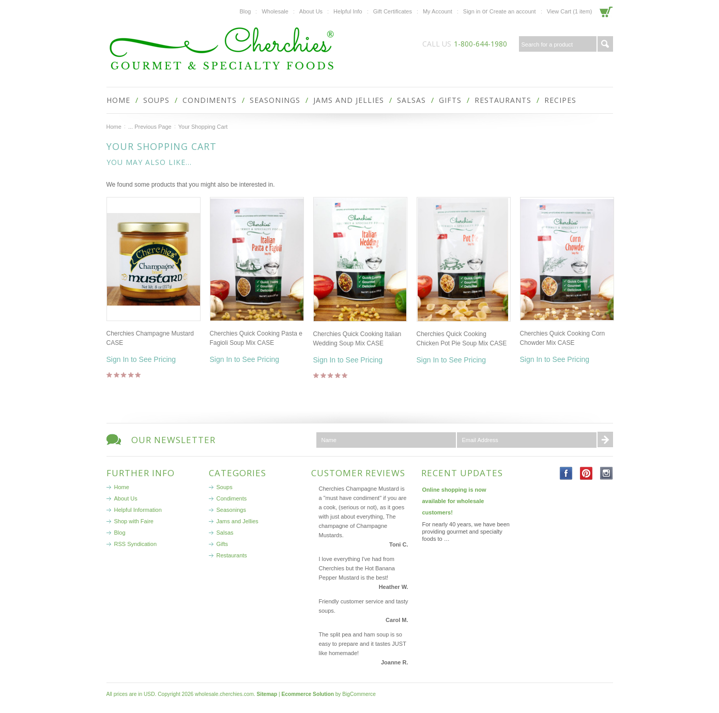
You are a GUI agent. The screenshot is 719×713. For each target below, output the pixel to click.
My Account (437, 11)
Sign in (472, 11)
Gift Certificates (392, 11)
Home (113, 127)
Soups (156, 100)
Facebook (566, 473)
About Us (311, 11)
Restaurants (503, 100)
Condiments (209, 100)
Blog (245, 11)
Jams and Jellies (348, 100)
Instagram (606, 473)
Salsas (411, 100)
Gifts (450, 100)
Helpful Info (347, 11)
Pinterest (586, 473)
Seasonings (275, 100)
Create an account (512, 11)
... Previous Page (150, 127)
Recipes (560, 100)
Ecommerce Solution (308, 694)
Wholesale (275, 11)
